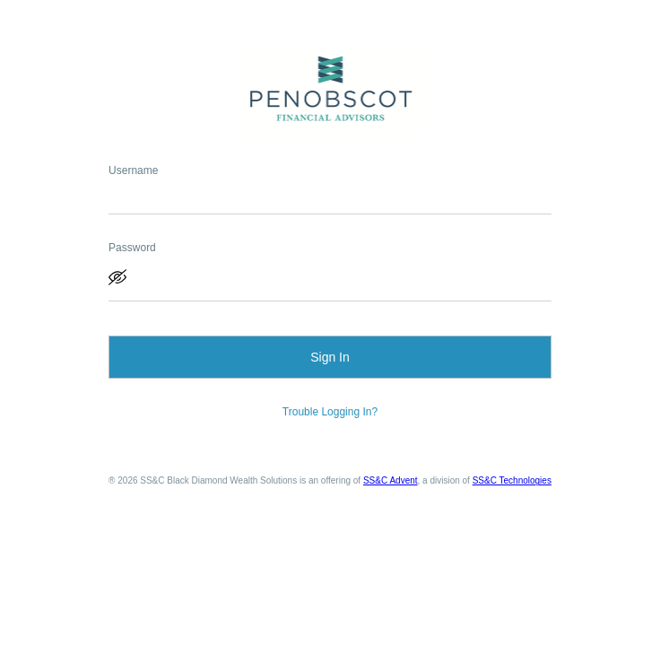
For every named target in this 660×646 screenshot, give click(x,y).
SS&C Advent (390, 480)
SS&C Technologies (512, 480)
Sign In (330, 357)
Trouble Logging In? (330, 412)
